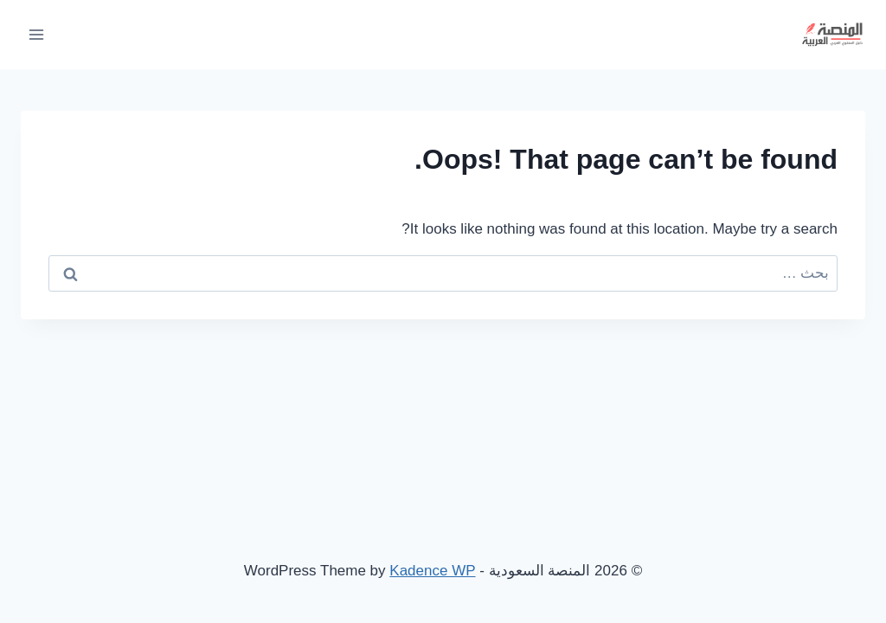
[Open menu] (37, 34)
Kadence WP (432, 570)
